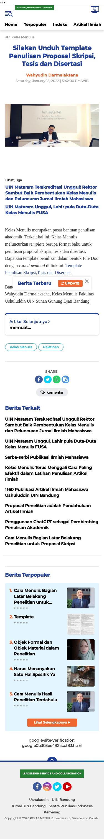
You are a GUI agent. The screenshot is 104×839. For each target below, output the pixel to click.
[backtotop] (52, 762)
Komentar (52, 392)
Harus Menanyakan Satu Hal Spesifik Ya (34, 671)
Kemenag (52, 812)
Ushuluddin (39, 800)
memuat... (20, 327)
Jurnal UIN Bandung (28, 806)
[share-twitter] (48, 379)
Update (70, 283)
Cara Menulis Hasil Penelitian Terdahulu (35, 696)
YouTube (71, 789)
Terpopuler (35, 24)
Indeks (60, 24)
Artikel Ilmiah (87, 24)
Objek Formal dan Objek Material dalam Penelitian (36, 648)
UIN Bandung (63, 800)
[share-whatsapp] (56, 379)
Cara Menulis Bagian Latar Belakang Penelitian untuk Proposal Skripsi (35, 596)
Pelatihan (51, 347)
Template (24, 617)
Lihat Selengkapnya (52, 722)
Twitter (60, 789)
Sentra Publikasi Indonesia (71, 806)
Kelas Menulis (21, 347)
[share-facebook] (39, 379)
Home (11, 24)
